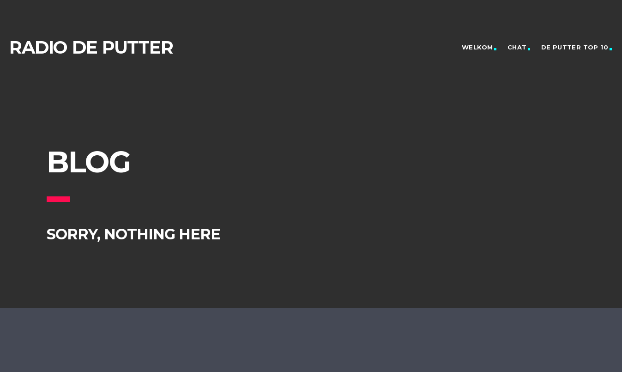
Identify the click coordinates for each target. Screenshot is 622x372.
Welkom (477, 47)
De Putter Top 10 (574, 47)
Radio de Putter (91, 47)
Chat (517, 47)
